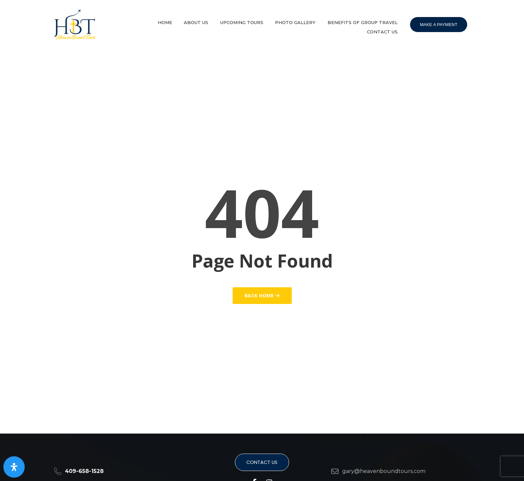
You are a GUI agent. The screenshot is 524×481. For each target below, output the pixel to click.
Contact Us (384, 27)
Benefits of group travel (365, 21)
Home (182, 21)
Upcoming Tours (251, 21)
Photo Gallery (301, 21)
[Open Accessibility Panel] (14, 467)
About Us (210, 21)
